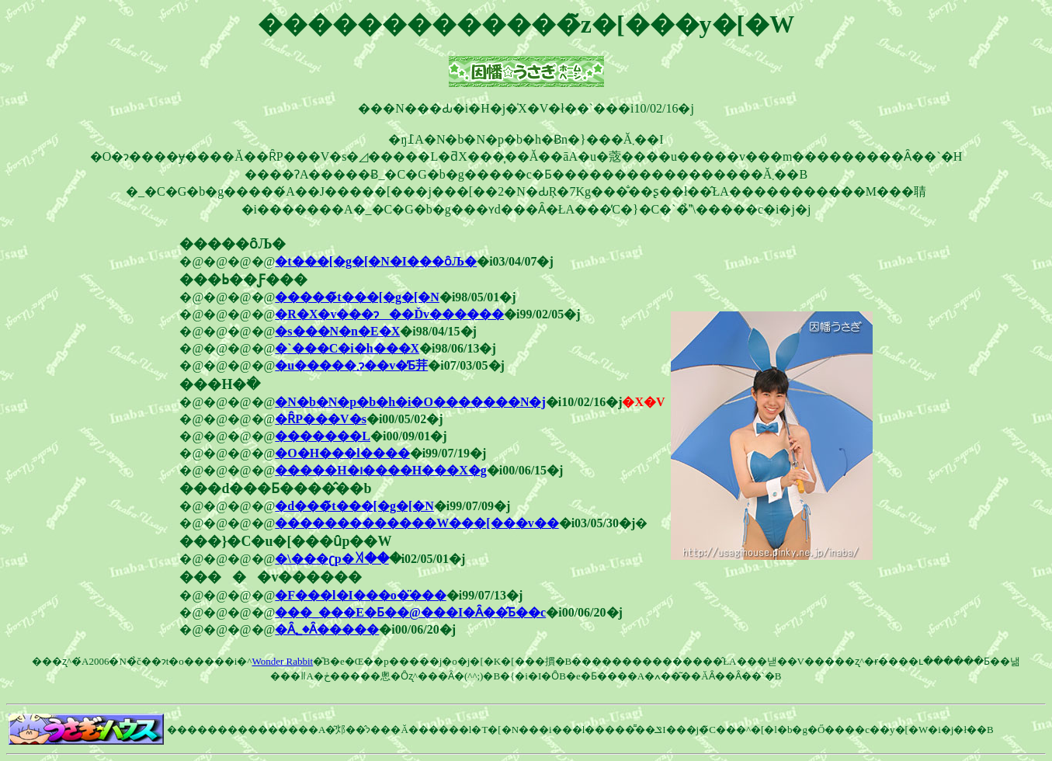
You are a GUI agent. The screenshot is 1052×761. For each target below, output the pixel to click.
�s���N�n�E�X (337, 331)
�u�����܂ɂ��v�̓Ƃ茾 (351, 365)
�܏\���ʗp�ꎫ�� (331, 558)
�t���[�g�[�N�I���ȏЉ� (376, 261)
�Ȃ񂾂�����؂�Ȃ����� (327, 629)
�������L (322, 436)
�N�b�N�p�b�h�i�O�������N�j (410, 401)
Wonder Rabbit (282, 661)
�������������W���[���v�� (416, 523)
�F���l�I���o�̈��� (360, 595)
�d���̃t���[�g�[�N (354, 506)
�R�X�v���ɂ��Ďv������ (389, 314)
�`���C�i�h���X (347, 348)
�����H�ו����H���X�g (380, 470)
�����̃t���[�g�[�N (357, 297)
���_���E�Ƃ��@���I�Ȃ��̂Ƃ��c (410, 612)
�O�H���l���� (342, 453)
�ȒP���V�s (320, 419)
